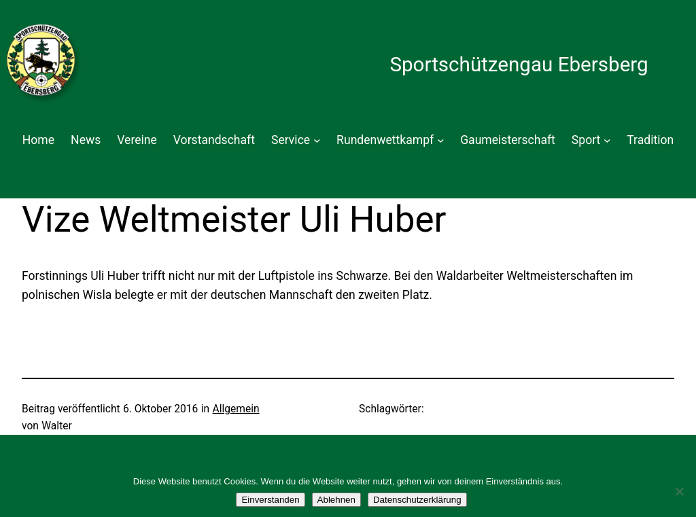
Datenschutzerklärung (417, 500)
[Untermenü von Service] (317, 140)
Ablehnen (336, 500)
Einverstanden (270, 500)
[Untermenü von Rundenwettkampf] (441, 140)
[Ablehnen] (679, 491)
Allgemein (236, 409)
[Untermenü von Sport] (607, 140)
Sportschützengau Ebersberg (518, 64)
